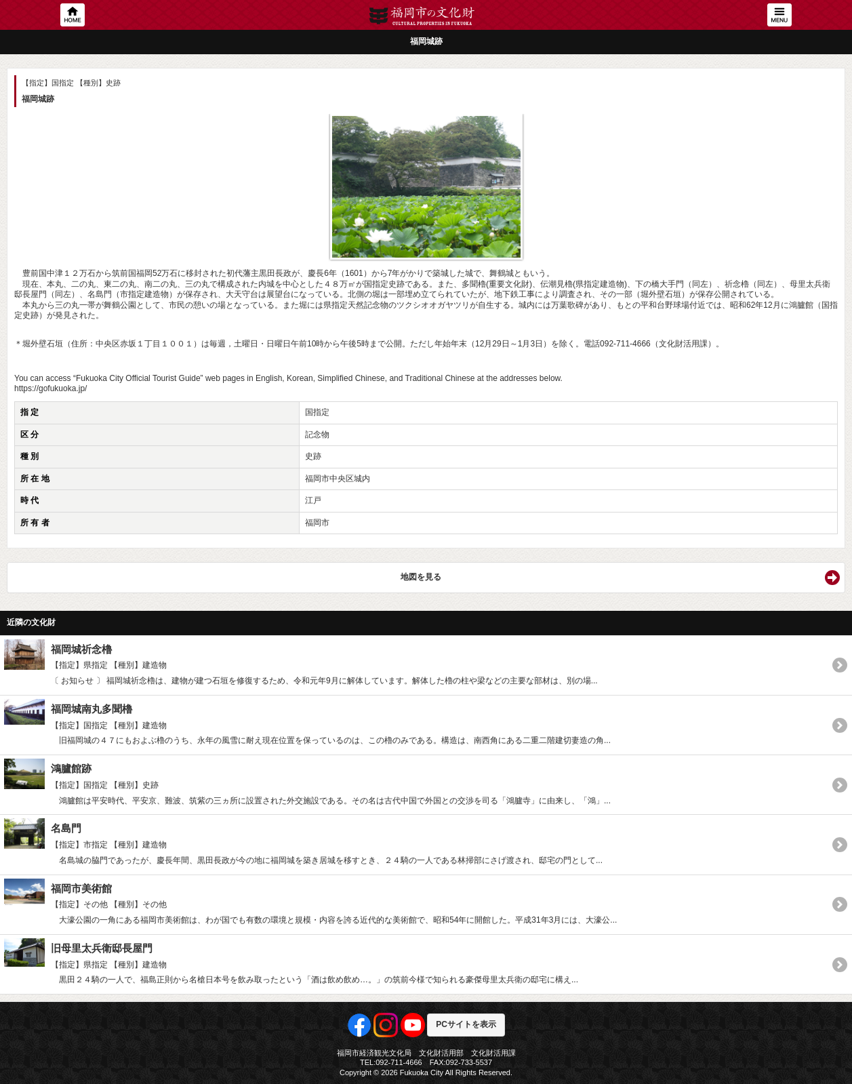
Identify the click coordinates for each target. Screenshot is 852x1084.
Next (820, 177)
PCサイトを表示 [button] (466, 1024)
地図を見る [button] (421, 577)
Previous (31, 177)
